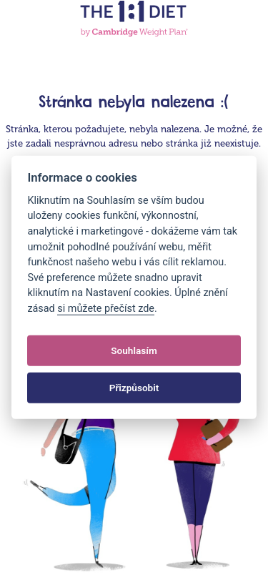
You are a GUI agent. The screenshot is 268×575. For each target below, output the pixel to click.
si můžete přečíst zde (105, 309)
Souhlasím (134, 350)
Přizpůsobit (134, 387)
